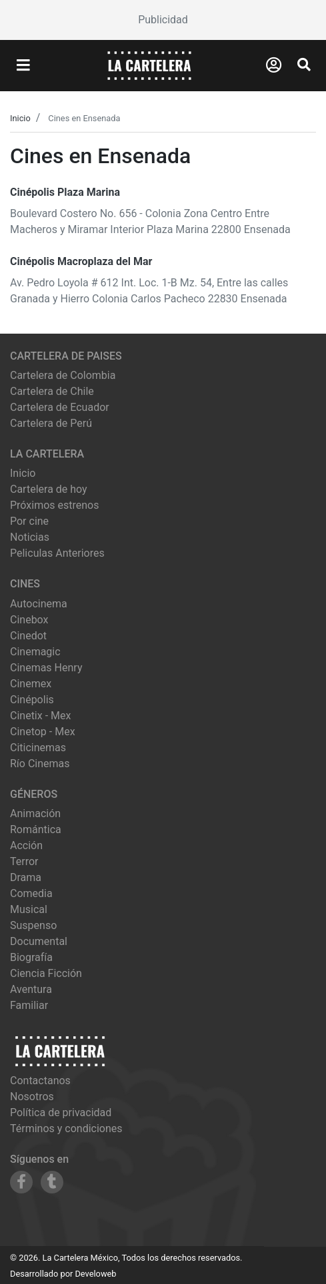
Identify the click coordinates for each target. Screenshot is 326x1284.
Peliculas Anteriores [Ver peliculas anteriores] (57, 553)
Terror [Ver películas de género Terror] (24, 861)
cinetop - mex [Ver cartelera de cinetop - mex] (42, 731)
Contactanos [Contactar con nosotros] (40, 1080)
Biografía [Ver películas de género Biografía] (31, 957)
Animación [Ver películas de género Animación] (35, 813)
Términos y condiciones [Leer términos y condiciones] (66, 1128)
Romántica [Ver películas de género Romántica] (35, 829)
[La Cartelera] (149, 65)
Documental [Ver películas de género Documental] (38, 941)
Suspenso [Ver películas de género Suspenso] (33, 925)
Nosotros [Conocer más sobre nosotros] (32, 1096)
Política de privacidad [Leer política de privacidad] (60, 1112)
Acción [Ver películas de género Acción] (26, 845)
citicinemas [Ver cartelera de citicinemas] (38, 747)
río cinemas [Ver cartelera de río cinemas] (40, 763)
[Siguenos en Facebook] (21, 1182)
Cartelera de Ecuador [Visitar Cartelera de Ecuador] (59, 407)
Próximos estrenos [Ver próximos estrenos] (54, 505)
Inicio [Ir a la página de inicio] (22, 473)
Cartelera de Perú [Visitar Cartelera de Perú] (51, 423)
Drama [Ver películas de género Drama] (25, 877)
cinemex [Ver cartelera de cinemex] (30, 683)
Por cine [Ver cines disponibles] (29, 521)
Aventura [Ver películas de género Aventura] (31, 989)
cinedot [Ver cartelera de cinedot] (28, 635)
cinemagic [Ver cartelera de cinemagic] (35, 651)
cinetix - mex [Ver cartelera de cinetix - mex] (40, 715)
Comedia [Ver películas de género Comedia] (31, 893)
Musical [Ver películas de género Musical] (28, 909)
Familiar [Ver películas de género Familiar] (29, 1005)
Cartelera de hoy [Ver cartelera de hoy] (48, 489)
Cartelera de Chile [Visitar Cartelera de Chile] (52, 391)
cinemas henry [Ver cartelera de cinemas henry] (46, 667)
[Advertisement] (163, 20)
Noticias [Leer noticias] (29, 537)
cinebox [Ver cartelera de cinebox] (29, 619)
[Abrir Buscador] (304, 65)
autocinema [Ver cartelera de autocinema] (38, 603)
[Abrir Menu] (23, 66)
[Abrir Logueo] (273, 65)
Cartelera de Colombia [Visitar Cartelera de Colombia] (62, 375)
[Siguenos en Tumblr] (52, 1182)
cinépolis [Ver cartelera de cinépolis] (32, 699)
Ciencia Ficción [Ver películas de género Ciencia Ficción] (46, 973)
